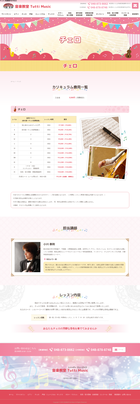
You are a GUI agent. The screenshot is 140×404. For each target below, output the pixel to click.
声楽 (31, 14)
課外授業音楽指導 (79, 14)
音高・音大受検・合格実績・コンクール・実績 (96, 394)
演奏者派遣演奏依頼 (89, 14)
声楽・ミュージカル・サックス (52, 394)
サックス (51, 14)
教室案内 (135, 14)
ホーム (13, 81)
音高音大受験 (70, 14)
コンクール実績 (125, 14)
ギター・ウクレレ (72, 394)
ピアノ (16, 14)
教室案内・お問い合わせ (122, 394)
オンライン (100, 14)
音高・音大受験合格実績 (112, 14)
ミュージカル (40, 14)
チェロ (24, 14)
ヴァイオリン (6, 14)
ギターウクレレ (60, 14)
